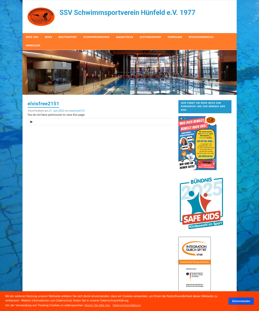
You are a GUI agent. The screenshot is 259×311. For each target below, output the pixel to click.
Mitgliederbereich (201, 37)
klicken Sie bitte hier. (98, 305)
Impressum (33, 45)
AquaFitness (124, 37)
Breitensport (67, 37)
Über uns (32, 37)
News (48, 37)
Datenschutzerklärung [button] (127, 305)
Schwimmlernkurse (96, 37)
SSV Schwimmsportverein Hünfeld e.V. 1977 (127, 13)
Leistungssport (150, 37)
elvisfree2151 (77, 110)
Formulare (175, 37)
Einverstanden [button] (241, 301)
